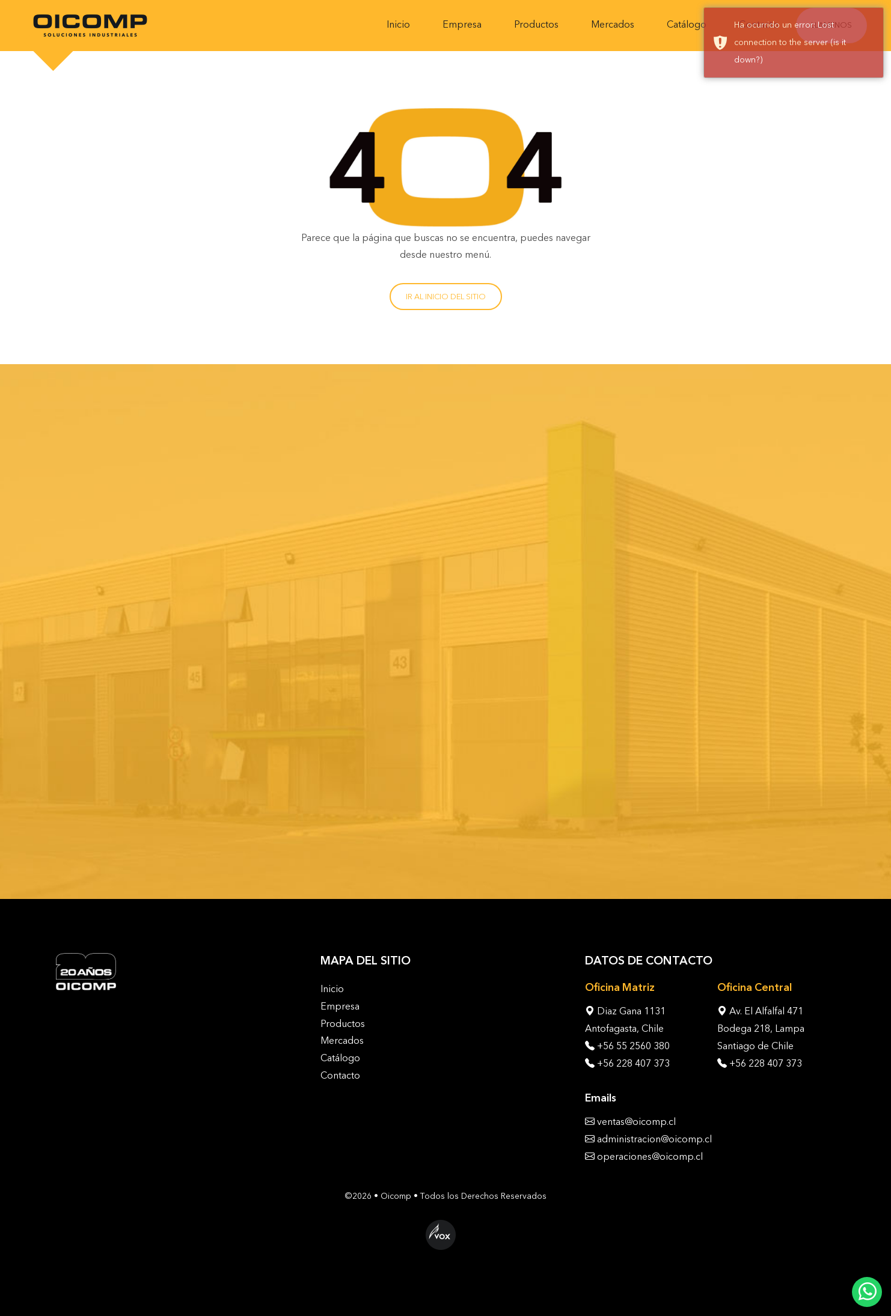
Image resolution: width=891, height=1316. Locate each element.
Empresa (462, 24)
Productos (536, 24)
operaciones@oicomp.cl (650, 1156)
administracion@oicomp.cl (654, 1139)
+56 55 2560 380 (633, 1046)
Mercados (612, 24)
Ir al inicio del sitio (446, 296)
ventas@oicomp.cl (636, 1121)
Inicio (398, 24)
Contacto (340, 1075)
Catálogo (686, 24)
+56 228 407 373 (633, 1063)
